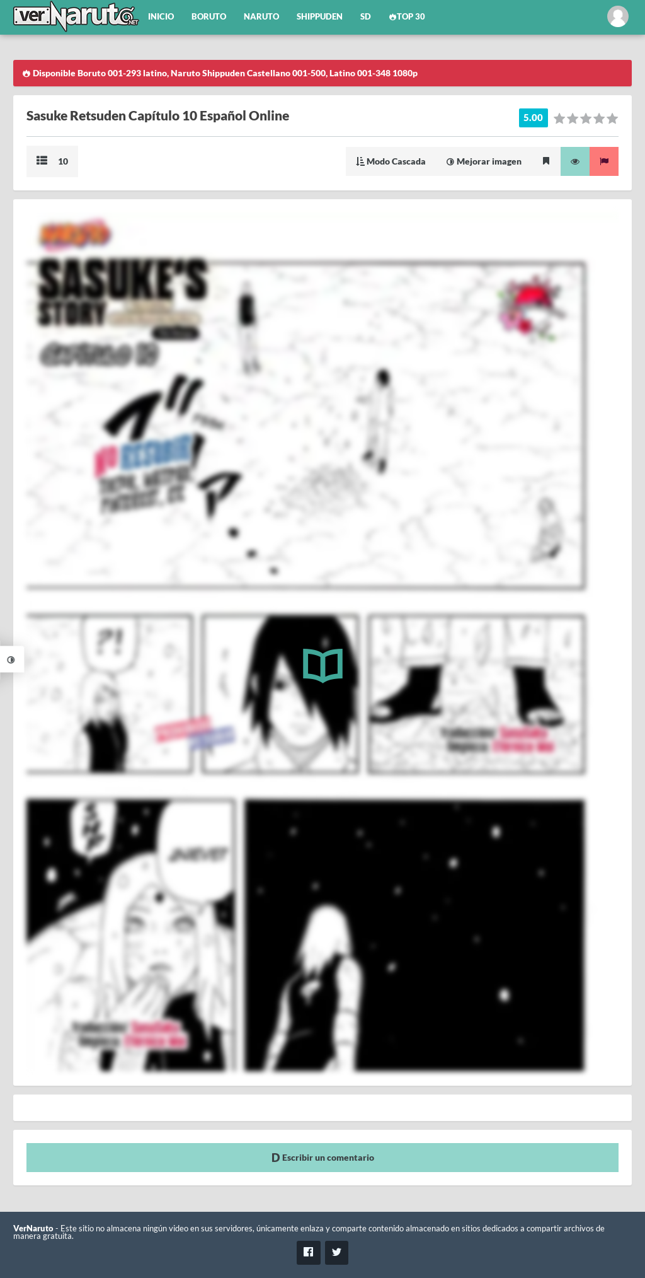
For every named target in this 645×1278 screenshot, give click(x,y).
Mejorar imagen (484, 161)
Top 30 (407, 16)
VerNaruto (33, 1228)
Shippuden (320, 16)
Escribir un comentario (322, 1157)
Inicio (161, 16)
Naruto (261, 16)
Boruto (208, 16)
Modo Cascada (391, 161)
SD (365, 16)
